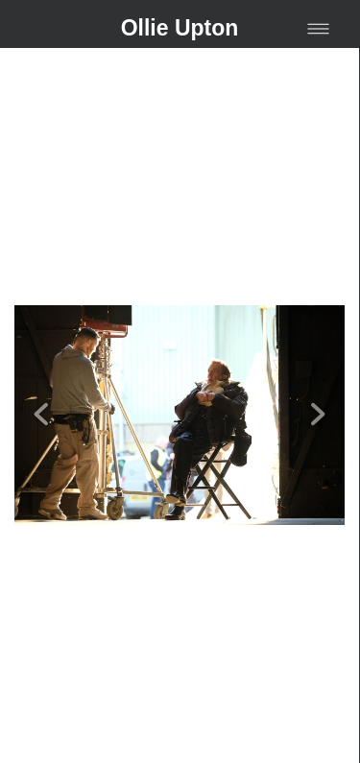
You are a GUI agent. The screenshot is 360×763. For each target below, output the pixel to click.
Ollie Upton (180, 27)
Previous (41, 381)
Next (318, 381)
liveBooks (209, 740)
